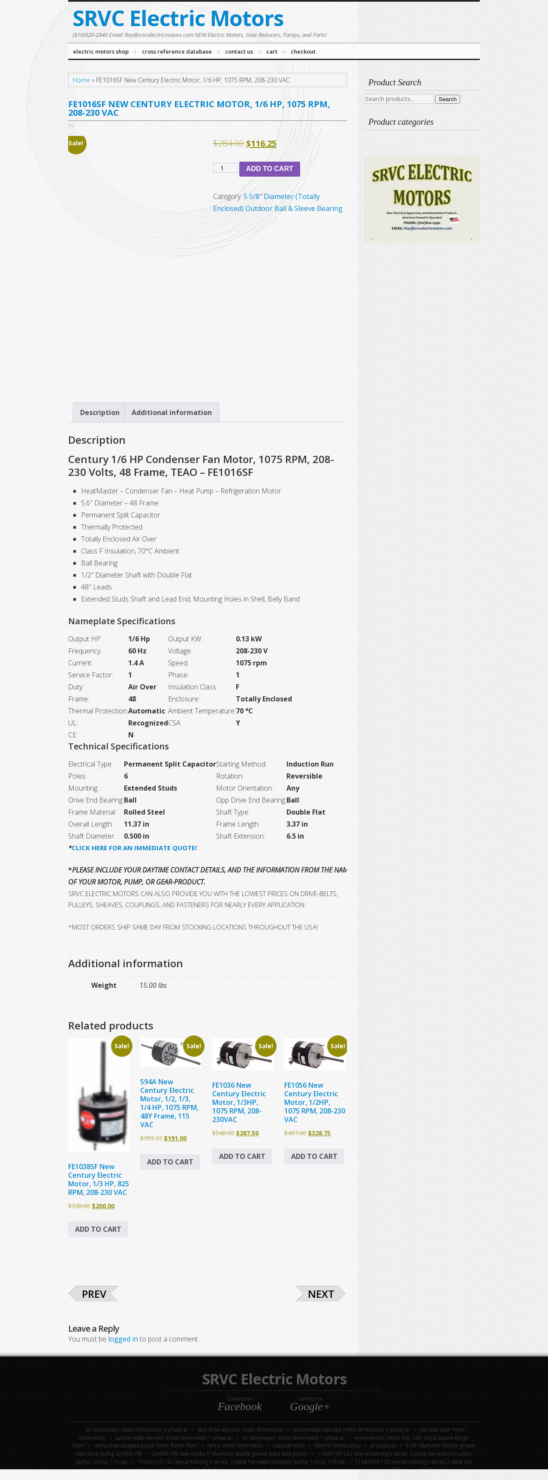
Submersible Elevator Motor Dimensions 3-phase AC (351, 1429)
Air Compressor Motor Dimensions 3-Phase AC (137, 1429)
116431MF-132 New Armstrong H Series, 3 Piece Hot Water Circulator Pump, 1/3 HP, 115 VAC (241, 1461)
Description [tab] (100, 412)
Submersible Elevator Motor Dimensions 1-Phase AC (173, 1437)
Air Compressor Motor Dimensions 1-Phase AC (293, 1437)
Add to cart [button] (98, 1229)
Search (448, 99)
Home (81, 80)
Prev (94, 1294)
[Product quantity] (225, 168)
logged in (123, 1339)
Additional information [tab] (172, 412)
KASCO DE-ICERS (288, 1445)
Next (321, 1294)
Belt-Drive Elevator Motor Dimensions (240, 1429)
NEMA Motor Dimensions (235, 1445)
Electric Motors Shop (337, 1445)
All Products (383, 1445)
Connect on (240, 1403)
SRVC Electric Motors (178, 18)
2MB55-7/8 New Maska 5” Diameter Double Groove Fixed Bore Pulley (229, 1453)
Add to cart (269, 168)
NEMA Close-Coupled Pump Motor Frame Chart (145, 1445)
